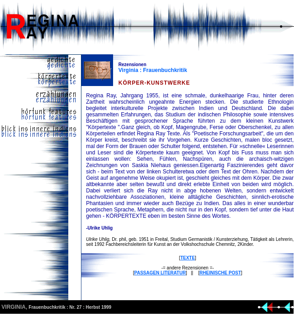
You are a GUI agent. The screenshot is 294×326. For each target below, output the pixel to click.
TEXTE (187, 257)
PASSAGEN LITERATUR (160, 272)
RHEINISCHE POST (220, 272)
